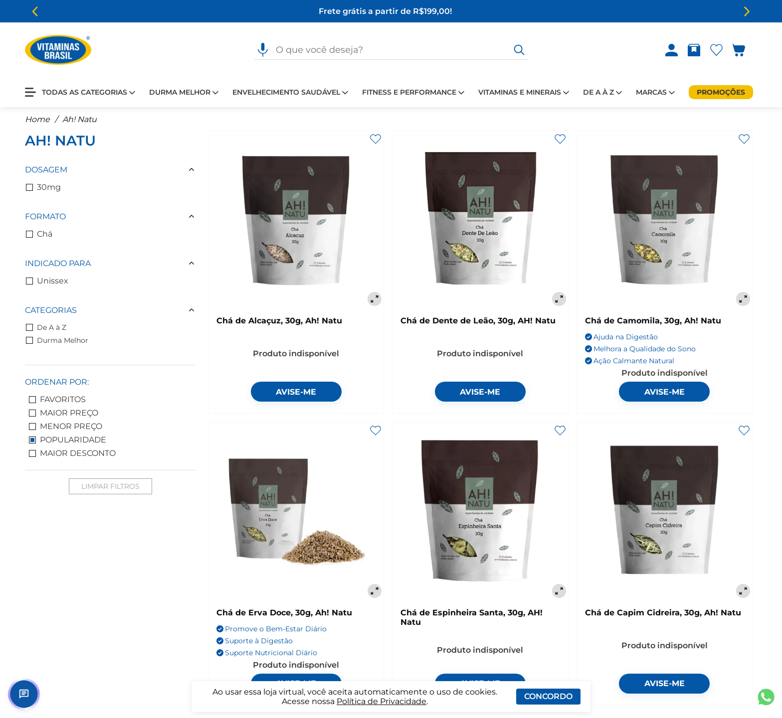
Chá (39, 234)
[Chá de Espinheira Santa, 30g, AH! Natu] (480, 511)
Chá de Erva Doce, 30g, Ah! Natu (284, 612)
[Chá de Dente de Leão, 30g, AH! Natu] (480, 219)
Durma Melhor (57, 340)
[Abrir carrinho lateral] (745, 50)
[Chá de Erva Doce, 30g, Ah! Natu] (296, 511)
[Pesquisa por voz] (263, 50)
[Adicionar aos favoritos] (376, 139)
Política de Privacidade (381, 701)
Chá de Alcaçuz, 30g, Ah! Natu (279, 320)
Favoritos (57, 399)
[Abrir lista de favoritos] (718, 50)
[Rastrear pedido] (696, 50)
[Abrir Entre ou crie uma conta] (671, 50)
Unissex (47, 281)
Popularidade (67, 439)
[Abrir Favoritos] (716, 50)
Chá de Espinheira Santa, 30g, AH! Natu (471, 617)
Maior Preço (63, 413)
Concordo (548, 696)
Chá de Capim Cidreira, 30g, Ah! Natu (663, 612)
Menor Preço (65, 426)
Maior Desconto (72, 453)
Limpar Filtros (110, 486)
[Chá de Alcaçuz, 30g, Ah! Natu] (296, 219)
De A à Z (46, 327)
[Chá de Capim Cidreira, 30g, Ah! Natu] (664, 511)
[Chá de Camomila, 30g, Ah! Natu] (664, 219)
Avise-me (296, 392)
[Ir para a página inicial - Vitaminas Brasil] (58, 50)
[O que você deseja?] (519, 50)
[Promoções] (721, 92)
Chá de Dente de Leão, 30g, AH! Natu (478, 320)
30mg (43, 187)
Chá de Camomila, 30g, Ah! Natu (653, 320)
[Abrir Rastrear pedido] (694, 50)
